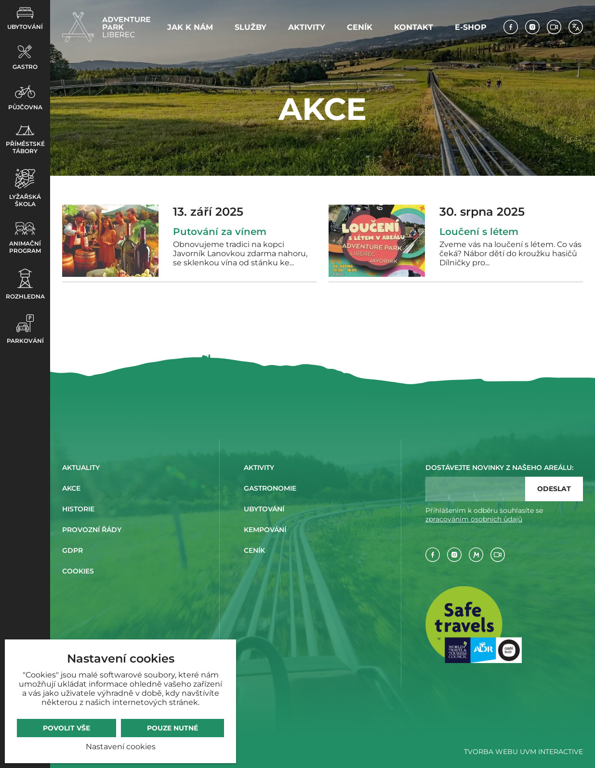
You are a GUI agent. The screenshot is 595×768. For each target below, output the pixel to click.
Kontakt (413, 27)
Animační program (25, 238)
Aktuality (81, 467)
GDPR (72, 550)
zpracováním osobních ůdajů (473, 519)
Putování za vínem (219, 231)
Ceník (359, 27)
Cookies (78, 571)
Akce (71, 488)
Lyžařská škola (25, 188)
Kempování (265, 529)
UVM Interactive (551, 751)
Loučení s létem (478, 231)
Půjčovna (25, 98)
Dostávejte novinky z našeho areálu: (499, 467)
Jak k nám (190, 27)
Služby (250, 27)
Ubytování (25, 18)
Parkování (25, 329)
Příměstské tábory (25, 140)
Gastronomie (270, 488)
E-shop (471, 27)
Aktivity (306, 27)
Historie (78, 509)
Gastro (25, 57)
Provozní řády (91, 529)
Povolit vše (66, 728)
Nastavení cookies (121, 746)
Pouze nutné (172, 728)
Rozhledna (25, 284)
